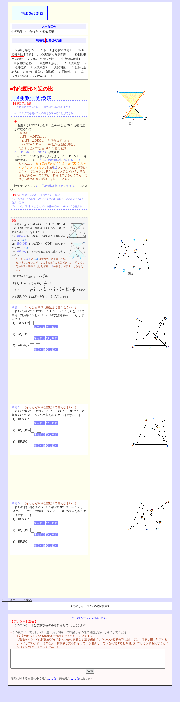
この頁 (45, 682)
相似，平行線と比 (42, 58)
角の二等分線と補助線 (40, 71)
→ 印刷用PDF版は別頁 (31, 98)
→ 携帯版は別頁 (29, 13)
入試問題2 (20, 67)
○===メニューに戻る (17, 600)
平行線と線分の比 (25, 50)
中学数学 (17, 31)
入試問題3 (40, 67)
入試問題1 (74, 63)
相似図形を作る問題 (53, 54)
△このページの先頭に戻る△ (91, 617)
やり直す (52, 326)
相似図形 (48, 31)
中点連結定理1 (70, 58)
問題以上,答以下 (50, 63)
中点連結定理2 (23, 63)
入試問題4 (60, 67)
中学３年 (32, 31)
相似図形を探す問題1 (57, 50)
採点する (39, 326)
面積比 (66, 71)
